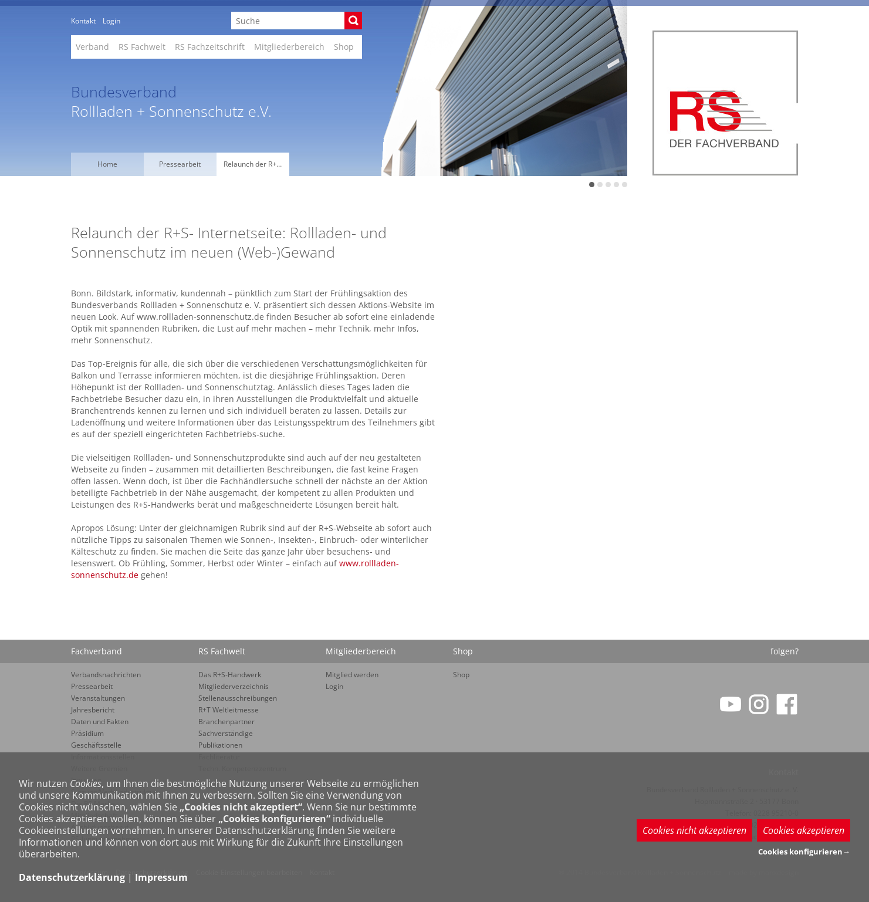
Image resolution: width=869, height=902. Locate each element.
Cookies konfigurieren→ (804, 851)
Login (111, 21)
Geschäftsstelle (96, 745)
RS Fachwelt (142, 46)
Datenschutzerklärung (72, 877)
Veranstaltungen (98, 698)
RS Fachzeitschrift (210, 46)
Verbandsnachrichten (106, 675)
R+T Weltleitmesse (228, 710)
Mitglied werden (352, 675)
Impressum (161, 877)
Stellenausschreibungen (237, 698)
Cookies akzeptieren (803, 830)
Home (107, 164)
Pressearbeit (180, 164)
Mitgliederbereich (289, 46)
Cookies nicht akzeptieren (694, 830)
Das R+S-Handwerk (229, 675)
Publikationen (220, 745)
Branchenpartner (226, 722)
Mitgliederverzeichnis (233, 686)
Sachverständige (225, 733)
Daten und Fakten (100, 722)
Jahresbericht (92, 710)
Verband (92, 46)
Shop (344, 46)
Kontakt (83, 21)
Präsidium (87, 733)
